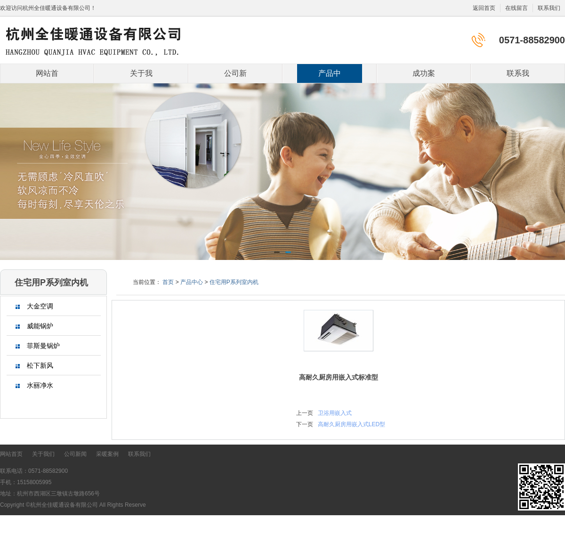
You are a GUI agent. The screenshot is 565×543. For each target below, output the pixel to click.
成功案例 (423, 76)
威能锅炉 (34, 326)
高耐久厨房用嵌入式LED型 (351, 424)
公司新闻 (235, 76)
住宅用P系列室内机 (234, 282)
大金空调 (34, 306)
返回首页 (484, 8)
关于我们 (141, 76)
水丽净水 (34, 385)
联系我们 (549, 8)
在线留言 (516, 8)
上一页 (304, 413)
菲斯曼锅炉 (38, 345)
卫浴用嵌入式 (335, 413)
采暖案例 (107, 454)
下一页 (304, 424)
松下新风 (34, 365)
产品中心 (329, 76)
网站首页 (47, 76)
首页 (168, 282)
